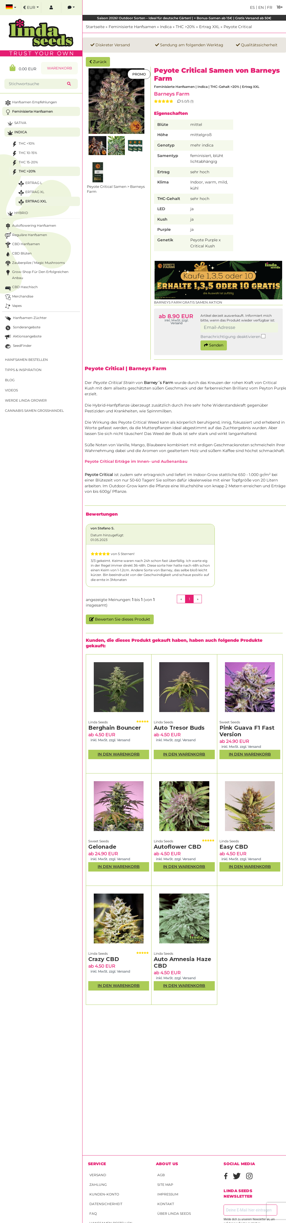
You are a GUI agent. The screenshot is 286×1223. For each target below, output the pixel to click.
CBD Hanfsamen (22, 244)
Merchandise (18, 297)
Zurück (97, 61)
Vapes (13, 306)
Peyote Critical (238, 26)
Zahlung (98, 1185)
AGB (161, 1175)
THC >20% (185, 26)
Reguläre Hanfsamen (25, 235)
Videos (11, 390)
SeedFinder (18, 346)
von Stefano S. (102, 528)
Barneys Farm (171, 94)
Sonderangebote (22, 328)
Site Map (165, 1185)
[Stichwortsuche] (37, 84)
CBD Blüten (18, 254)
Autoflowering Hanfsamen (30, 226)
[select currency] (31, 7)
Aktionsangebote (23, 337)
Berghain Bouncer (114, 727)
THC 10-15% (23, 153)
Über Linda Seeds (174, 1213)
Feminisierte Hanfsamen (132, 26)
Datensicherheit (105, 1204)
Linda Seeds (98, 722)
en (260, 7)
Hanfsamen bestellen (26, 360)
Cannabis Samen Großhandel (34, 410)
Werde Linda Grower (26, 400)
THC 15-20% (24, 163)
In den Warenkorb (119, 754)
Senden (213, 345)
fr (269, 7)
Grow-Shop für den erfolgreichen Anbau (36, 274)
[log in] (51, 7)
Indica (166, 26)
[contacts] (71, 7)
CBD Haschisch (21, 287)
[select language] (11, 7)
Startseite (95, 26)
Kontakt (165, 1204)
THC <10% (22, 144)
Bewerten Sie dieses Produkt (119, 619)
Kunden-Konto (104, 1194)
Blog (10, 380)
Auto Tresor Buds (179, 727)
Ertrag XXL (209, 26)
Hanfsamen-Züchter (25, 318)
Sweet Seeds (229, 722)
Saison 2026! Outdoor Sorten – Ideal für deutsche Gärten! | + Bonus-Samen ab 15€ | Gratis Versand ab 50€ (184, 18)
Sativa (16, 123)
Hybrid (17, 213)
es (252, 7)
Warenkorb (59, 68)
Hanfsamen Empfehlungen (30, 103)
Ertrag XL (30, 192)
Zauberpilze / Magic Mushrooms (34, 263)
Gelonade (102, 846)
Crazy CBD (103, 959)
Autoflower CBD (177, 846)
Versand (97, 1175)
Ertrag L (29, 183)
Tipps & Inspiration (23, 370)
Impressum (167, 1194)
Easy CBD (233, 846)
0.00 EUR (23, 67)
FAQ (93, 1213)
